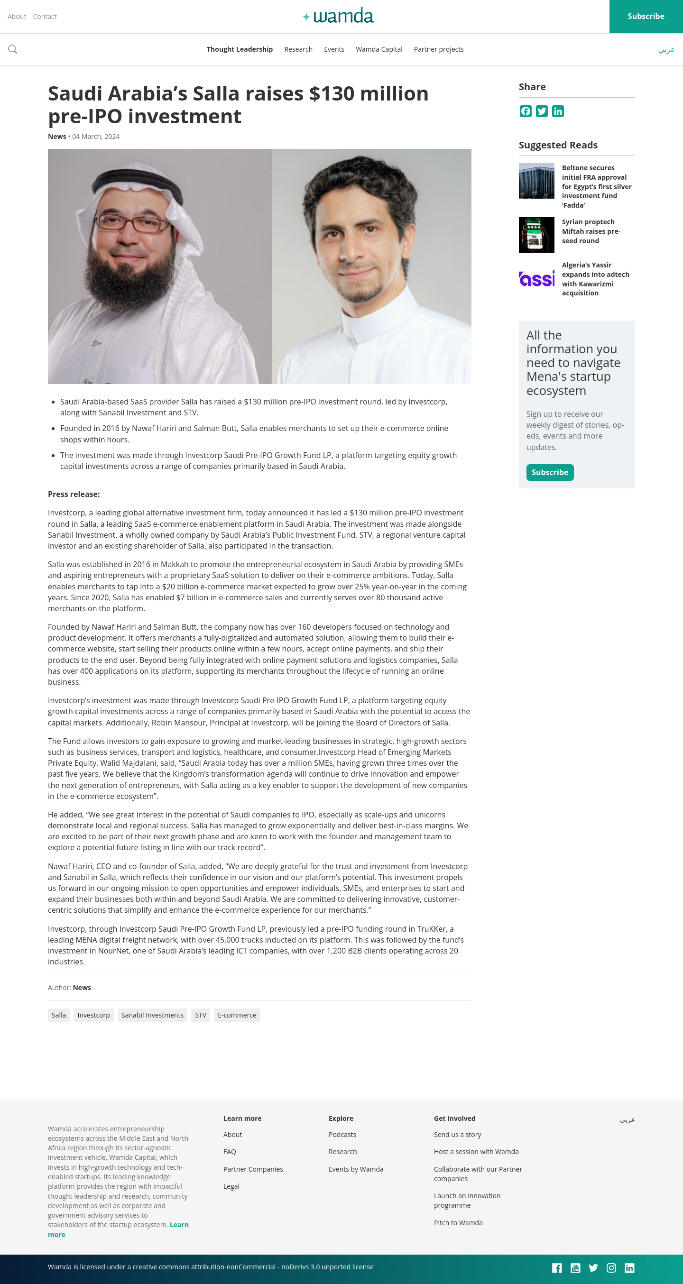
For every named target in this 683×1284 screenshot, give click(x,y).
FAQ (229, 1151)
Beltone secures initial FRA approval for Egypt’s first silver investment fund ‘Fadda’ (597, 186)
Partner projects (439, 49)
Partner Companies (253, 1169)
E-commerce (237, 1014)
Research (298, 49)
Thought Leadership (240, 49)
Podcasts (342, 1134)
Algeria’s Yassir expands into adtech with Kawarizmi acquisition (595, 278)
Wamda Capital (379, 49)
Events (334, 49)
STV (200, 1014)
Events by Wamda (356, 1169)
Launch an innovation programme (467, 1200)
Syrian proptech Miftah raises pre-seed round (591, 231)
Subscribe (646, 16)
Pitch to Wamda (458, 1222)
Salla (59, 1014)
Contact (44, 16)
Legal (231, 1186)
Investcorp (93, 1014)
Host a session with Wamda (476, 1151)
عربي (666, 49)
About (17, 16)
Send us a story (457, 1134)
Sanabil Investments (152, 1014)
